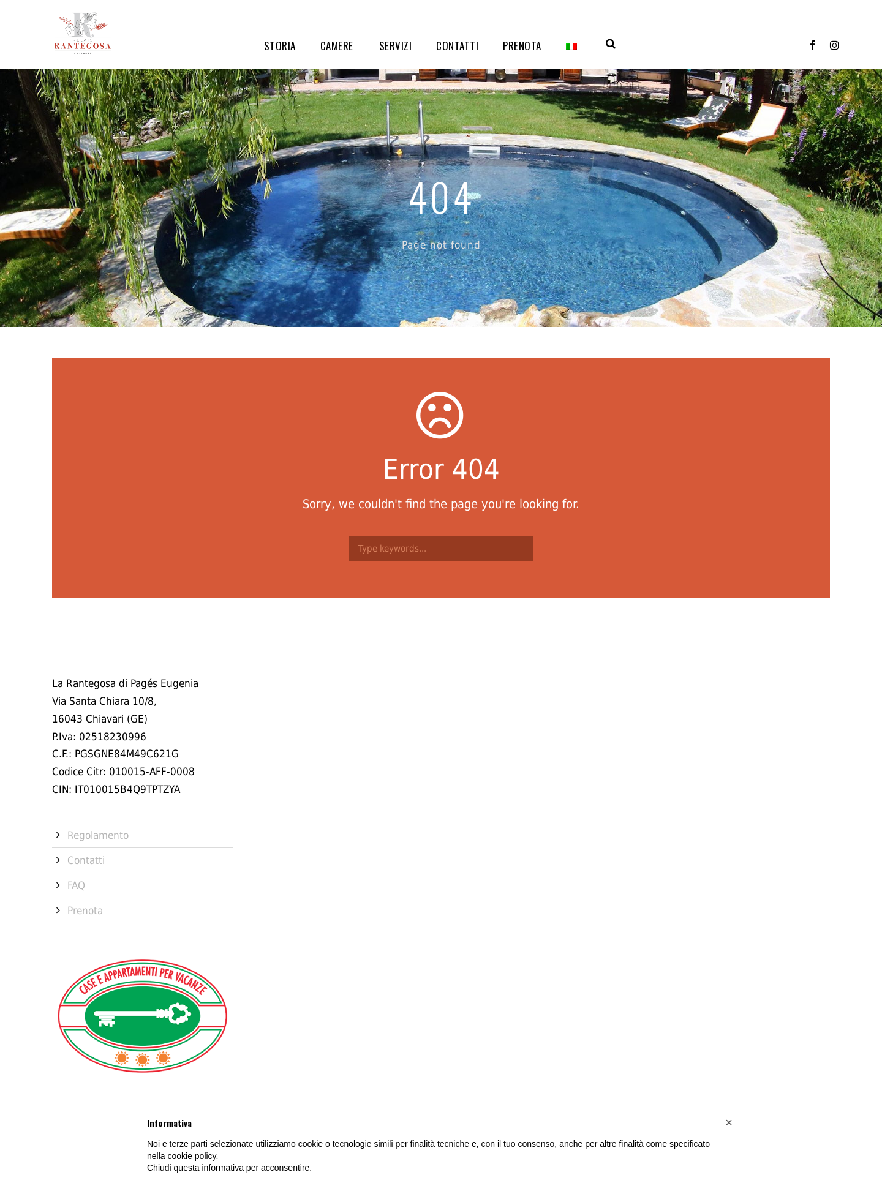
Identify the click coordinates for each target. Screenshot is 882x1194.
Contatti (457, 45)
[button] (729, 1122)
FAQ (76, 885)
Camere (336, 45)
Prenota (522, 45)
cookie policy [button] (191, 1156)
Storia (280, 45)
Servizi (395, 45)
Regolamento (98, 835)
